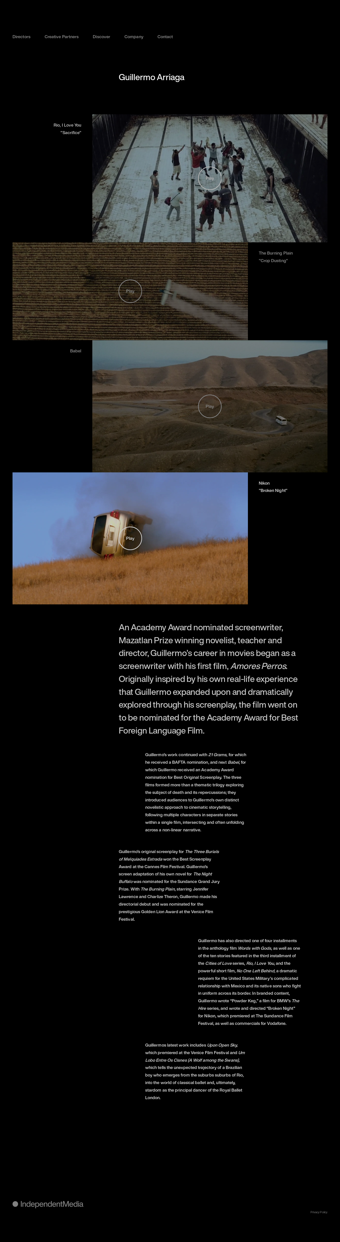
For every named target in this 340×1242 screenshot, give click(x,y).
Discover (101, 36)
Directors (21, 36)
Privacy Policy (318, 1212)
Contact (165, 36)
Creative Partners (62, 36)
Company (133, 36)
